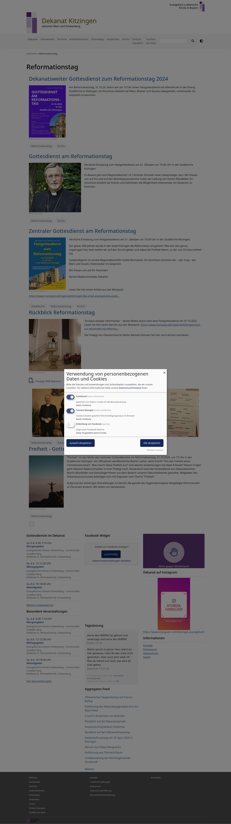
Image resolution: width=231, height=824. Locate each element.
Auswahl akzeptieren (80, 442)
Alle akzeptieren (151, 442)
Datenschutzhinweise (130, 387)
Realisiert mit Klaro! (155, 450)
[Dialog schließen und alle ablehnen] (164, 371)
